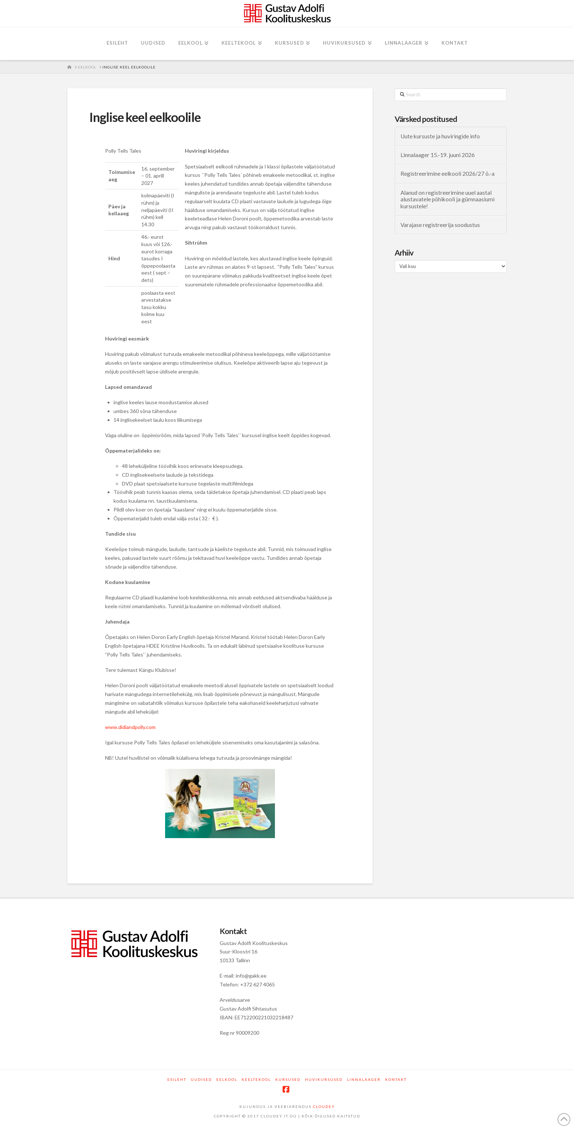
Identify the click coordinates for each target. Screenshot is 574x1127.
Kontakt (396, 1079)
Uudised (201, 1079)
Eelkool (226, 1079)
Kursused (288, 1079)
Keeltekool (256, 1079)
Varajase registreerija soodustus (440, 225)
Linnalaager (364, 1079)
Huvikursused (324, 1079)
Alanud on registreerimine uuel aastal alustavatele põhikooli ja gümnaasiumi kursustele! (447, 199)
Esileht (176, 1079)
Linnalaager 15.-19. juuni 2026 (437, 155)
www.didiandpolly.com (130, 727)
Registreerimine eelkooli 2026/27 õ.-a (447, 173)
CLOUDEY (324, 1106)
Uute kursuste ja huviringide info (440, 136)
